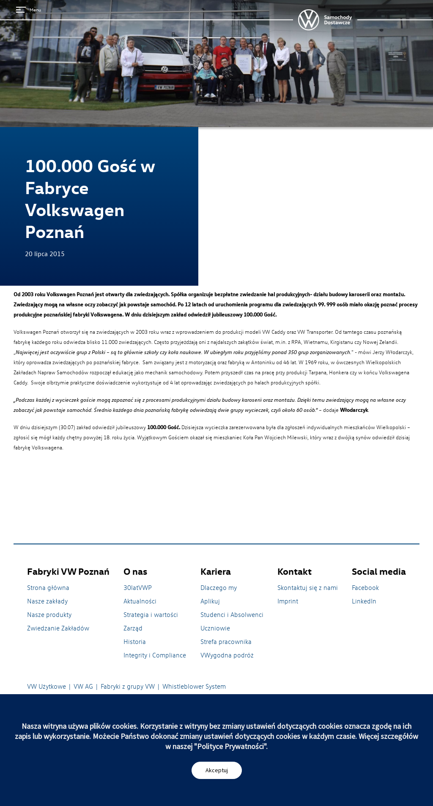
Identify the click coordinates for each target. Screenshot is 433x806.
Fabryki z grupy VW (128, 686)
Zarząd (133, 628)
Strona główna (48, 587)
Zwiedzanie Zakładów (58, 628)
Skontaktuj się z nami (307, 587)
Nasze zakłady (47, 601)
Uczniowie (215, 628)
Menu (28, 9)
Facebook (365, 587)
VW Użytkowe (46, 686)
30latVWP (137, 587)
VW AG (83, 686)
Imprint (287, 601)
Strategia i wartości (150, 614)
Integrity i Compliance (154, 655)
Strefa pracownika (226, 641)
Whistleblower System (194, 686)
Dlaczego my (218, 587)
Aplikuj (210, 601)
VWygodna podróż (227, 655)
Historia (134, 641)
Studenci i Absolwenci (231, 614)
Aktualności (139, 601)
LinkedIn (364, 601)
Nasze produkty (49, 614)
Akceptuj (217, 770)
